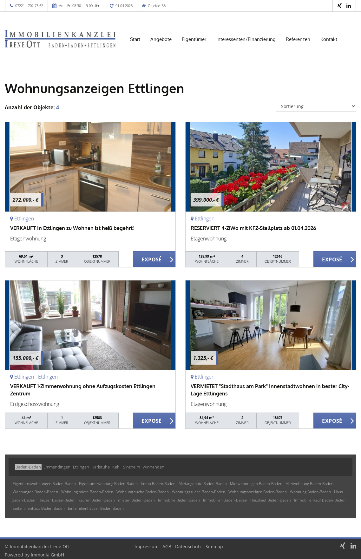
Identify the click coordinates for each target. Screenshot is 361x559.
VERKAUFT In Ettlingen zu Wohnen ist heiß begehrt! (72, 228)
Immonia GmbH (47, 555)
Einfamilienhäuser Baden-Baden (96, 508)
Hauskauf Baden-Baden (270, 500)
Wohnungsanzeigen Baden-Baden (257, 492)
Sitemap (214, 546)
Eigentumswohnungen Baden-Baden (44, 483)
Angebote (161, 39)
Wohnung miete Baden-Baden (87, 492)
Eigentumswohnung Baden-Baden (108, 483)
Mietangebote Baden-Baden (203, 483)
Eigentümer (194, 39)
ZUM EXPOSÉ (154, 259)
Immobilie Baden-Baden (179, 500)
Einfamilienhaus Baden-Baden (39, 508)
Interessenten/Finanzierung (246, 39)
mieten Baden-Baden (136, 500)
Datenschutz (188, 546)
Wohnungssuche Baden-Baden (198, 492)
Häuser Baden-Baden (56, 500)
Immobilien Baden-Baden (225, 500)
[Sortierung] (316, 106)
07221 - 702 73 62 (29, 5)
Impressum (147, 546)
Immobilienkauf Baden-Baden (319, 500)
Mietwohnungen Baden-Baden (256, 483)
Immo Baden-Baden (158, 483)
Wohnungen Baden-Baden (35, 492)
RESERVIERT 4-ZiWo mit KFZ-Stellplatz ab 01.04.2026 (253, 228)
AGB (166, 546)
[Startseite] (60, 39)
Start (135, 39)
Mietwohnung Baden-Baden (309, 483)
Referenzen (298, 39)
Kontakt (328, 39)
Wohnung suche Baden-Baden (142, 492)
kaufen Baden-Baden (97, 500)
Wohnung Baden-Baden (310, 492)
